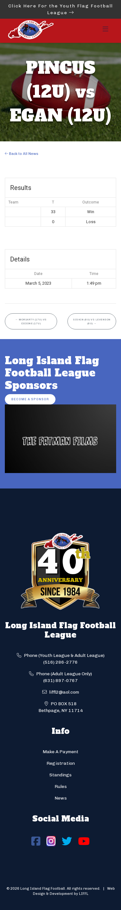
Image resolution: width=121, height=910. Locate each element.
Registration (60, 763)
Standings (60, 775)
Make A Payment (60, 751)
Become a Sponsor (30, 399)
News (61, 798)
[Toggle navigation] (105, 30)
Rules (61, 786)
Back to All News (21, 153)
